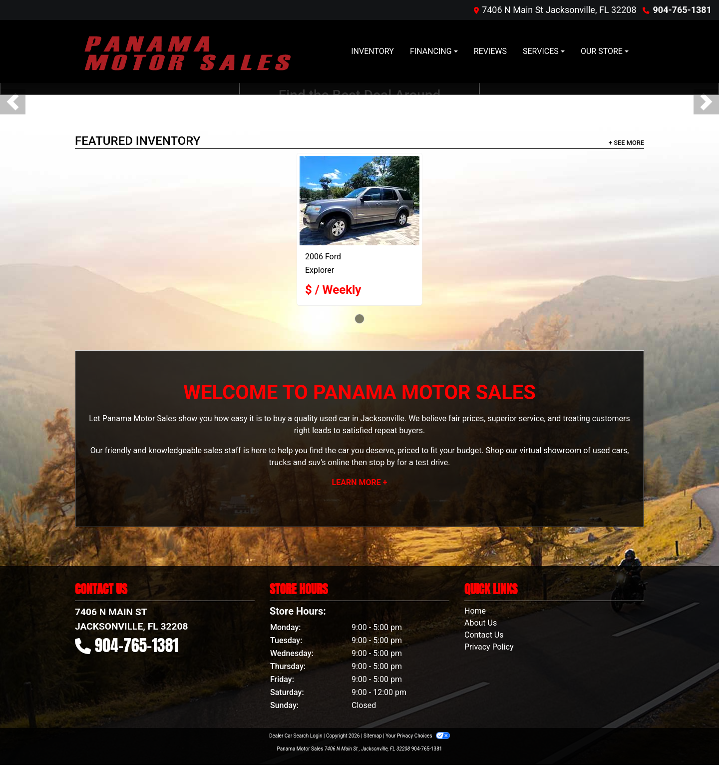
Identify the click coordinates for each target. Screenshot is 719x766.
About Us (480, 623)
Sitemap (372, 736)
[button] (12, 101)
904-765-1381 (682, 9)
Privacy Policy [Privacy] (489, 647)
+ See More (626, 142)
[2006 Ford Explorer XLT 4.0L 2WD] (359, 200)
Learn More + (359, 482)
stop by (382, 462)
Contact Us (484, 635)
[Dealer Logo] (187, 51)
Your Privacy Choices (417, 736)
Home (475, 611)
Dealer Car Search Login (296, 736)
